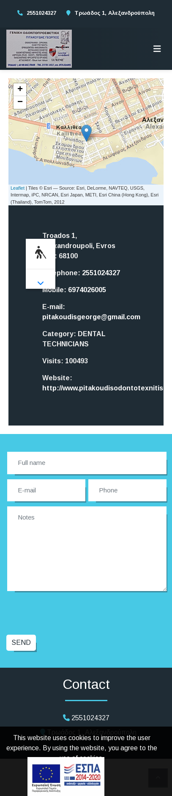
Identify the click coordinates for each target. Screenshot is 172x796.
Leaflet (18, 188)
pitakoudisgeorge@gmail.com (91, 317)
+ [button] (20, 89)
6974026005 (87, 289)
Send (21, 642)
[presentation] (72, 611)
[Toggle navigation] (157, 49)
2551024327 (41, 13)
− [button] (20, 102)
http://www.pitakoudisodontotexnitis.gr (107, 388)
